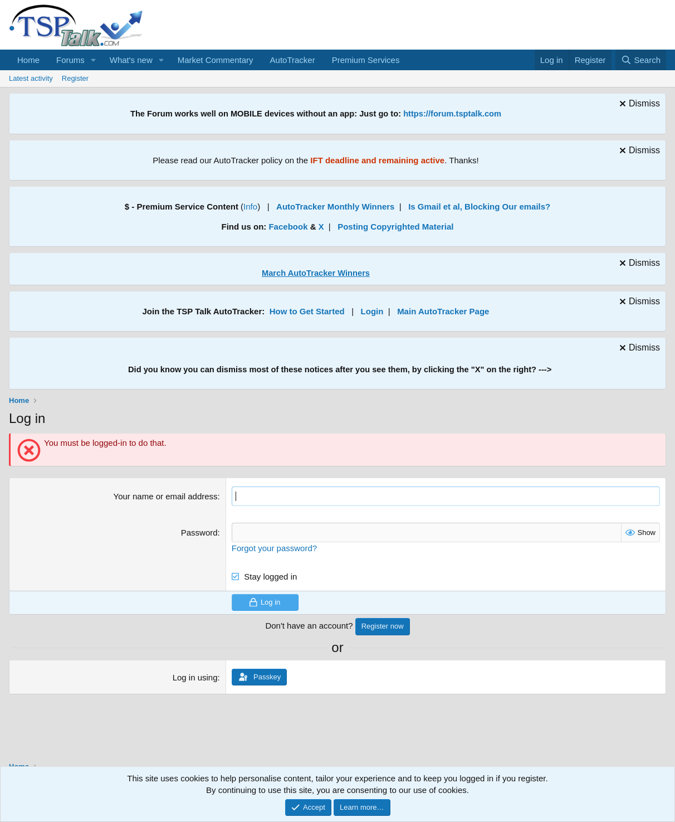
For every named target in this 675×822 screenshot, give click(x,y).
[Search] (640, 60)
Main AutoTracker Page (443, 311)
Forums (70, 60)
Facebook (287, 226)
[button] (93, 60)
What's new (131, 60)
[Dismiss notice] (638, 105)
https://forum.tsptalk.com (452, 113)
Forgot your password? (274, 548)
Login (372, 311)
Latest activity (31, 78)
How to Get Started (307, 311)
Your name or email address (166, 496)
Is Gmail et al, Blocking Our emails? (479, 206)
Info (250, 206)
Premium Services (366, 60)
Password (199, 532)
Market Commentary (215, 60)
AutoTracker (292, 60)
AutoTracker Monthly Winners (335, 206)
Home (28, 60)
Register (75, 78)
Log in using (195, 677)
